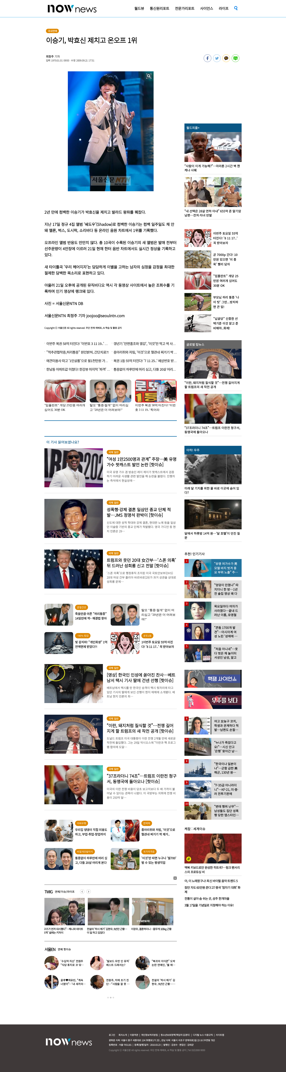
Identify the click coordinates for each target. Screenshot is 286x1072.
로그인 (112, 1034)
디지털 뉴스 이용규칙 (203, 1034)
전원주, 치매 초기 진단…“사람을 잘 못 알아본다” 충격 (117, 984)
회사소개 (123, 1034)
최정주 (50, 56)
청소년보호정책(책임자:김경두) (175, 1034)
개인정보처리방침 (149, 1034)
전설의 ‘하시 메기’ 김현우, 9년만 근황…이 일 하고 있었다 (108, 930)
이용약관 (134, 1034)
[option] (64, 917)
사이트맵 (220, 1034)
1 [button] (108, 997)
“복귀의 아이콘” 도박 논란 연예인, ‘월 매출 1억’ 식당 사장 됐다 (163, 965)
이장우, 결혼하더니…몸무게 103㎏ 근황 (152, 929)
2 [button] (110, 997)
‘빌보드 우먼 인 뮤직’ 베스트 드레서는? (117, 963)
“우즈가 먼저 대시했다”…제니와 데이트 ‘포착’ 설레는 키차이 (63, 930)
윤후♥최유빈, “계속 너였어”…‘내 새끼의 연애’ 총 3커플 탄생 (72, 984)
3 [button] (113, 997)
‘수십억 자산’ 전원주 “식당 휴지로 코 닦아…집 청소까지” (72, 965)
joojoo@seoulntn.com (105, 315)
